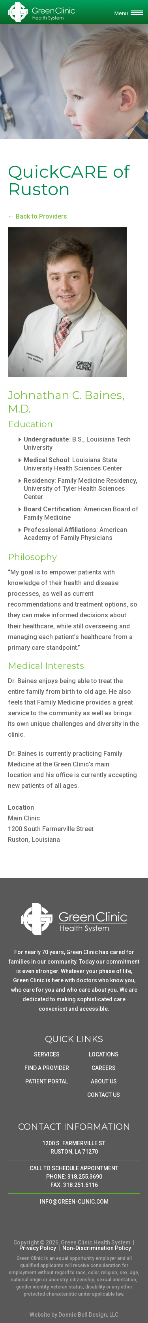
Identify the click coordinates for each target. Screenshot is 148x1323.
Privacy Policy (37, 1248)
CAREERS (104, 1068)
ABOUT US (104, 1081)
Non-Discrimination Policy (96, 1248)
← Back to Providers (37, 216)
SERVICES (47, 1054)
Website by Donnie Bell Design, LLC (74, 1314)
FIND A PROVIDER (46, 1068)
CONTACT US (103, 1095)
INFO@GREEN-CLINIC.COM (74, 1201)
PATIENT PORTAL (46, 1081)
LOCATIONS (103, 1054)
